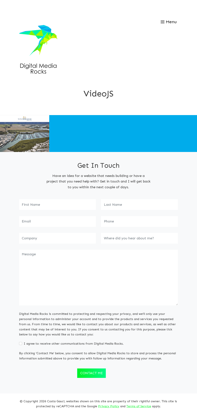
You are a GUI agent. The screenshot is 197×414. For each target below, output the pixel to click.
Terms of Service (138, 406)
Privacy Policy (108, 406)
